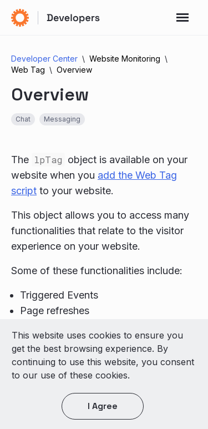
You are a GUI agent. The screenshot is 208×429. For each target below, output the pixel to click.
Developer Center (44, 58)
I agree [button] (103, 406)
